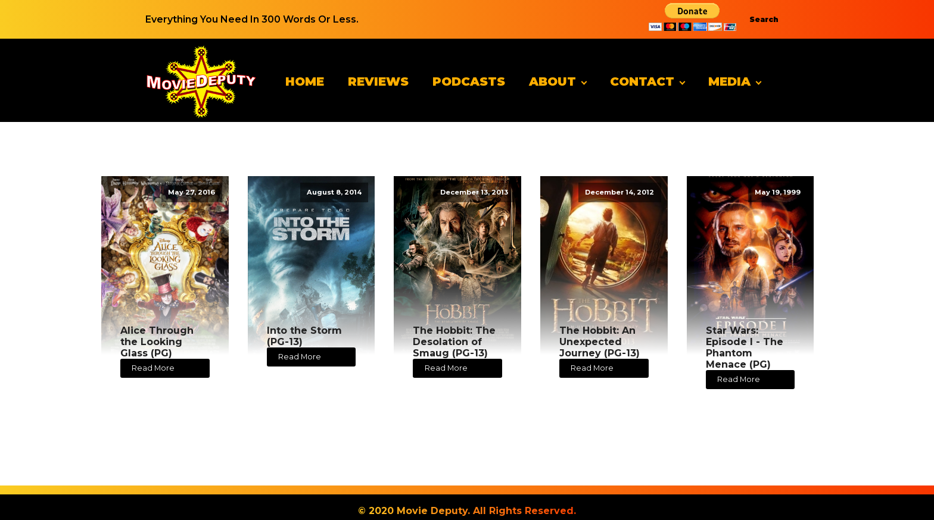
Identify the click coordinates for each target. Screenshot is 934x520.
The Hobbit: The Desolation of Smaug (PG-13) (454, 342)
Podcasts (468, 81)
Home (304, 81)
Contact (642, 81)
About (552, 81)
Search (764, 19)
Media (729, 81)
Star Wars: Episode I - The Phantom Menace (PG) (744, 348)
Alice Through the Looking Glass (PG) (157, 342)
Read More (153, 368)
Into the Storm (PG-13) (304, 336)
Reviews (378, 81)
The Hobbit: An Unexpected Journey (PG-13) (599, 342)
